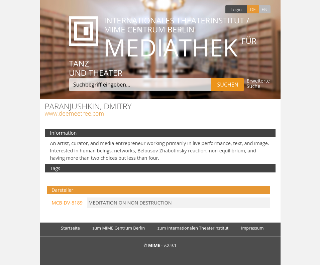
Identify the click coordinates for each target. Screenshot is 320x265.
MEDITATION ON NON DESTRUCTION (130, 203)
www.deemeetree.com (74, 113)
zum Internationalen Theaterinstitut (193, 228)
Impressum (252, 228)
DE (253, 9)
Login (236, 9)
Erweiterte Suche (258, 83)
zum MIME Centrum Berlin (118, 228)
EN (264, 9)
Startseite (70, 228)
